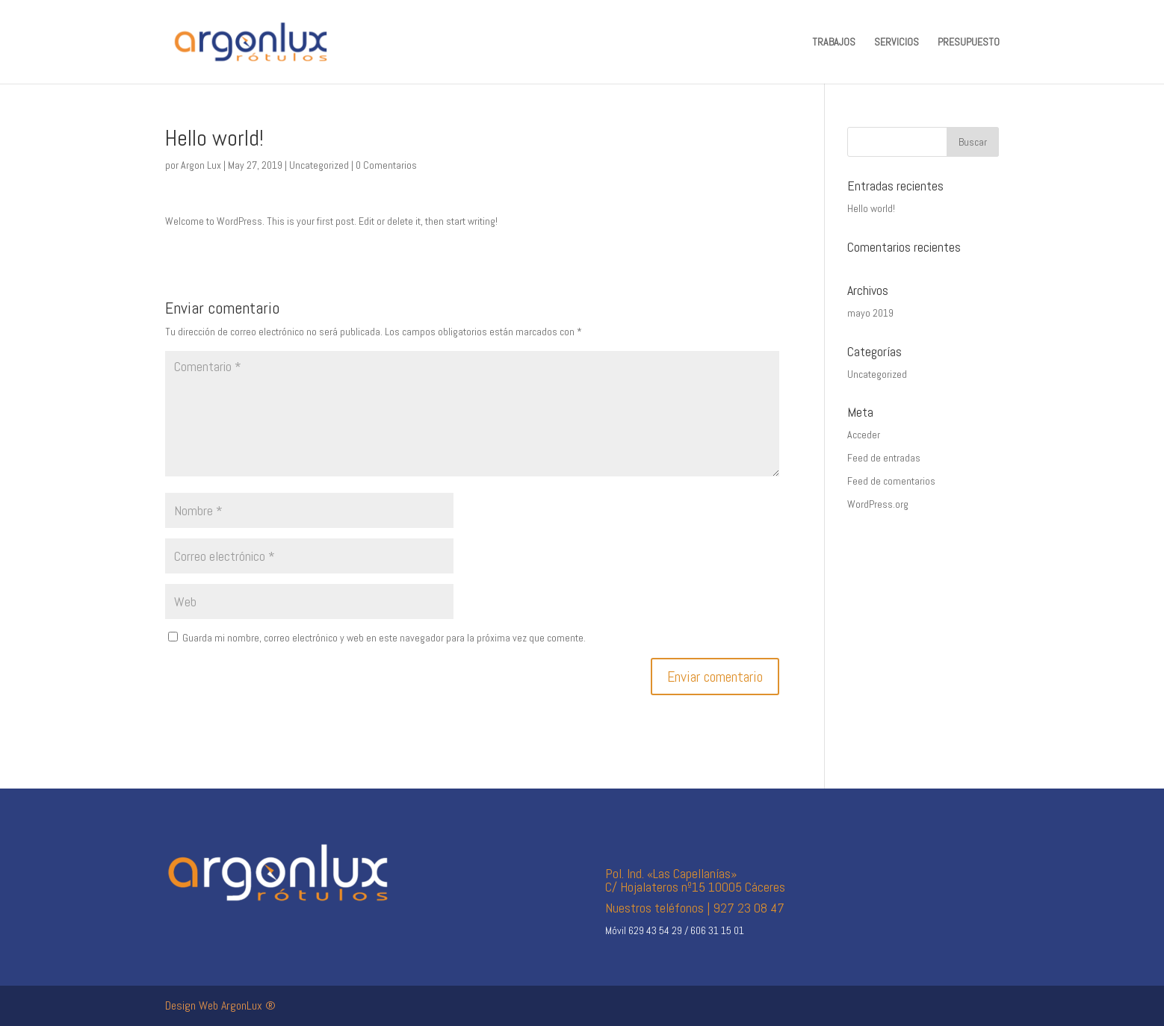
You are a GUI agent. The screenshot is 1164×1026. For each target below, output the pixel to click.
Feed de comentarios (891, 481)
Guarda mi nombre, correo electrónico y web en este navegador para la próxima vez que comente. (384, 637)
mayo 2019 (870, 313)
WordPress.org (877, 504)
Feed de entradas (883, 457)
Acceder (863, 434)
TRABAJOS (833, 43)
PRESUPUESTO (969, 43)
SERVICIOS (896, 43)
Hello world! (871, 208)
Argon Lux (201, 165)
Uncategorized (319, 165)
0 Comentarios (386, 165)
